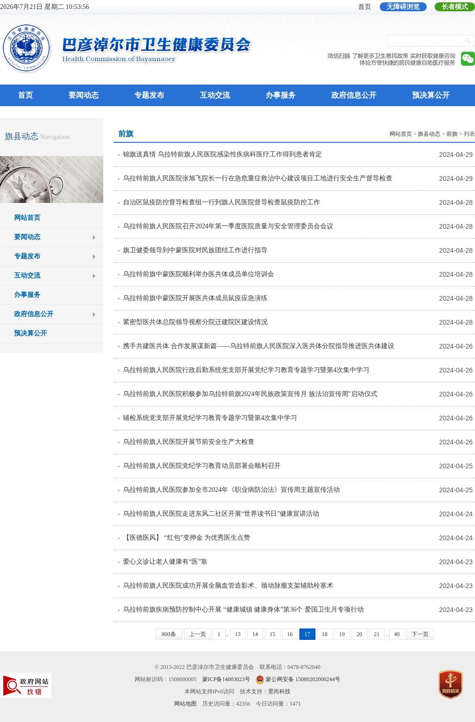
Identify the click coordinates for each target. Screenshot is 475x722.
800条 (169, 634)
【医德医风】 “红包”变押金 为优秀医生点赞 (186, 537)
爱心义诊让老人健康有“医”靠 (165, 561)
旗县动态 (21, 136)
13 (238, 634)
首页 (364, 6)
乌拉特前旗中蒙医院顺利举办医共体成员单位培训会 (198, 274)
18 (325, 634)
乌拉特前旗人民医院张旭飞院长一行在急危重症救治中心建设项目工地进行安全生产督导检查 (257, 178)
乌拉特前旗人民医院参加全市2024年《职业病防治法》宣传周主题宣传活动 (231, 489)
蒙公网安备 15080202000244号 (303, 679)
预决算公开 (431, 95)
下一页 (420, 634)
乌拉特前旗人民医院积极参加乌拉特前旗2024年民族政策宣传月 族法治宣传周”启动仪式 (250, 393)
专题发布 (149, 95)
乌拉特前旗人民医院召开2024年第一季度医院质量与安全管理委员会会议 (228, 226)
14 (255, 634)
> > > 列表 (432, 134)
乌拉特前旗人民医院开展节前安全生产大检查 (188, 441)
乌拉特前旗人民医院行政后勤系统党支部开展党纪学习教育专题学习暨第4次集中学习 (246, 369)
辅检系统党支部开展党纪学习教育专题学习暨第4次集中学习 (210, 417)
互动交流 (215, 95)
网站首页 (27, 217)
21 (377, 634)
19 (342, 634)
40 (397, 634)
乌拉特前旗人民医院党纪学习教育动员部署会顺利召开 (202, 465)
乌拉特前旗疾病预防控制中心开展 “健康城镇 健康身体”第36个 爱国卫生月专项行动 (243, 609)
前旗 (452, 134)
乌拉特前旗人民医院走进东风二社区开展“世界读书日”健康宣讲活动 (221, 513)
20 (359, 634)
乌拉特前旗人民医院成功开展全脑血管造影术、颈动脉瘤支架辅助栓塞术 (228, 585)
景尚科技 (279, 691)
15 (273, 634)
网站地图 (185, 703)
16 (290, 634)
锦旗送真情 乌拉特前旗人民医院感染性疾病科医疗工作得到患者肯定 (222, 154)
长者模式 (455, 6)
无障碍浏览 (403, 6)
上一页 (197, 634)
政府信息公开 (353, 95)
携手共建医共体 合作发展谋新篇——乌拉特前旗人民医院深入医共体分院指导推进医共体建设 (258, 345)
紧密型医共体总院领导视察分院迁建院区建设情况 (195, 322)
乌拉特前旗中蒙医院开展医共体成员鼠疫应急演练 (195, 298)
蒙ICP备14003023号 (226, 679)
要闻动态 (84, 95)
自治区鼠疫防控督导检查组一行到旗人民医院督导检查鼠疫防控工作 (221, 202)
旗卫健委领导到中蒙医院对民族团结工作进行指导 (195, 250)
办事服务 (281, 95)
